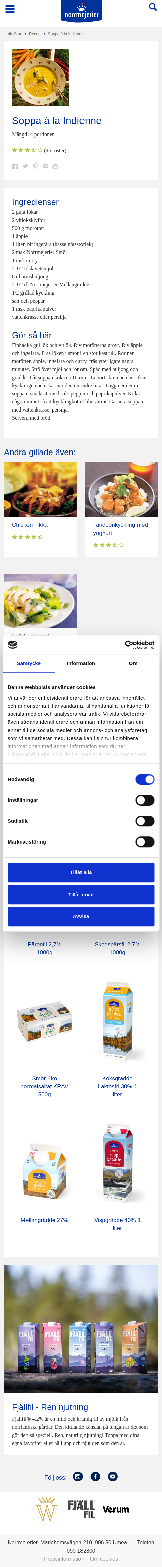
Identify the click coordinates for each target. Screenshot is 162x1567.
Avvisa (81, 916)
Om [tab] (133, 663)
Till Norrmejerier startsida (81, 11)
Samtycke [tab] (29, 663)
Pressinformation (64, 1559)
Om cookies (104, 1559)
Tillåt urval (81, 894)
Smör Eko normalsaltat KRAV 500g (44, 1086)
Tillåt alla (81, 872)
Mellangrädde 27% (44, 1220)
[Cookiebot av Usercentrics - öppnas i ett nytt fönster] (125, 644)
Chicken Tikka (30, 525)
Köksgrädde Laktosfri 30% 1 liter (117, 1086)
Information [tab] (81, 663)
